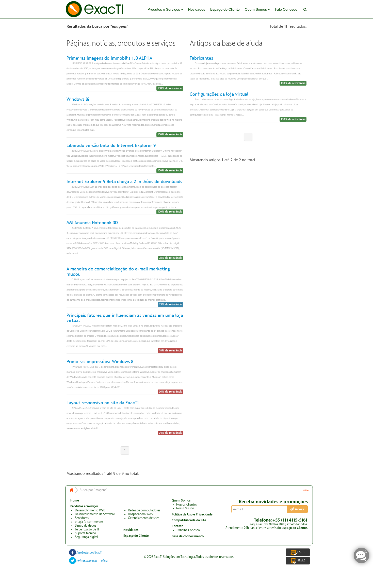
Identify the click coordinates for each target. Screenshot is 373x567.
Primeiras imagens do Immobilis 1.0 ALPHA (109, 58)
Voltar (306, 490)
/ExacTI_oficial (92, 560)
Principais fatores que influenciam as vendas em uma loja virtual (125, 318)
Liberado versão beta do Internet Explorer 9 (111, 145)
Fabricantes (201, 58)
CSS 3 (297, 552)
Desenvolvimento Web (90, 510)
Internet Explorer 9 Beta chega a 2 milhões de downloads (124, 181)
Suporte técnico (85, 533)
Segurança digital (86, 537)
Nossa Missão (185, 508)
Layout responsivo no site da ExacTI (103, 402)
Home (74, 500)
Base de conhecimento (188, 536)
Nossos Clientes (186, 504)
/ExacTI (89, 552)
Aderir (297, 509)
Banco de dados (85, 525)
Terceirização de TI (87, 529)
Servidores (82, 518)
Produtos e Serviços (165, 9)
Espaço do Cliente (225, 9)
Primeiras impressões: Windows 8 (100, 361)
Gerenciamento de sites (143, 518)
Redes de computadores (144, 510)
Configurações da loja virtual (219, 94)
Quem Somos (257, 9)
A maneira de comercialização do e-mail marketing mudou (118, 271)
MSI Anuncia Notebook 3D (92, 222)
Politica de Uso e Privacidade (192, 514)
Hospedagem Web (140, 514)
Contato (177, 526)
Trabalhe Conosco (188, 530)
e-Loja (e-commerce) (89, 522)
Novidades (196, 9)
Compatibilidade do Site (189, 520)
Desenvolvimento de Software (95, 514)
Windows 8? (78, 99)
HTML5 (297, 561)
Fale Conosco (286, 9)
